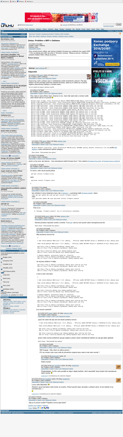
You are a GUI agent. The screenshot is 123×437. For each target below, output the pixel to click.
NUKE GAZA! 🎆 (6, 155)
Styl (2, 31)
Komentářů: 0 (15, 52)
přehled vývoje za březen (15, 197)
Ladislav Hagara (5, 52)
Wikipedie (13, 43)
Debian (38, 36)
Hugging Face (11, 230)
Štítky (30, 36)
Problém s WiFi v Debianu (62, 34)
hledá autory (29, 25)
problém (71, 36)
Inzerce (100, 435)
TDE (3, 282)
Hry (73, 29)
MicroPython (5, 43)
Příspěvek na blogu (7, 175)
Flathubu (19, 164)
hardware (55, 36)
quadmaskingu (5, 144)
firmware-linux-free (94, 168)
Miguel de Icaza (8, 181)
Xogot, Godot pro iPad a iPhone (11, 171)
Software (38, 29)
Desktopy (68, 29)
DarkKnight (55, 379)
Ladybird (10, 195)
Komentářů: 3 (9, 112)
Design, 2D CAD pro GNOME (10, 158)
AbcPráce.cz (29, 1)
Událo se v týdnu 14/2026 (11, 306)
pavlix (41, 75)
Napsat (14, 248)
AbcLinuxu (6, 299)
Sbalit (39, 78)
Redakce (94, 435)
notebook (61, 36)
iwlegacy (65, 201)
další (19, 230)
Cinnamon (5, 261)
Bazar (88, 29)
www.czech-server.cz (18, 435)
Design (3, 162)
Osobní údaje (117, 435)
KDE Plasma (6, 271)
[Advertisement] (51, 62)
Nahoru (45, 428)
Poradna (21, 29)
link (71, 231)
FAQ (26, 29)
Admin (39, 48)
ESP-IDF (4, 208)
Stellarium (10, 122)
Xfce (3, 285)
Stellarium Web (12, 125)
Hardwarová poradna (47, 34)
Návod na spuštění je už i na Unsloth (12, 243)
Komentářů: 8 (15, 155)
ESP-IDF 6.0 (5, 204)
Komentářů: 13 (16, 246)
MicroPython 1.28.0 (7, 39)
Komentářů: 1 (15, 128)
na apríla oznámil (13, 63)
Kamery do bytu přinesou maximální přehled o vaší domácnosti (14, 310)
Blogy (56, 29)
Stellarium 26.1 (6, 115)
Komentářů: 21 (15, 201)
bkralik (3, 112)
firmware (49, 36)
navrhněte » (22, 250)
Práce (97, 29)
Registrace (118, 31)
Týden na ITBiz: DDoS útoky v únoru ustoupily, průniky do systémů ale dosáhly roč (14, 303)
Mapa (102, 29)
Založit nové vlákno (35, 428)
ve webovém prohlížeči (11, 165)
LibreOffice (17, 68)
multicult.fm (44, 398)
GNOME (4, 268)
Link (43, 78)
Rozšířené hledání (108, 26)
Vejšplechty (75, 388)
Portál (93, 29)
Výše (45, 93)
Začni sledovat (39, 68)
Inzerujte (64, 25)
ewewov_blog (61, 148)
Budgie (4, 257)
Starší (20, 248)
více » (5, 81)
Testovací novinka (8, 313)
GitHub (3, 124)
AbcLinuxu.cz (5, 1)
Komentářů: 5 (15, 83)
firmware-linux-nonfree (111, 168)
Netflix (19, 153)
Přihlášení (111, 31)
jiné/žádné (5, 289)
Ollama (4, 230)
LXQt (3, 275)
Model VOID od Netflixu (9, 131)
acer (34, 36)
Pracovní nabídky (7, 36)
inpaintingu (4, 151)
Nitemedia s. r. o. (53, 435)
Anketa (3, 250)
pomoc (66, 36)
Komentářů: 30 (5, 295)
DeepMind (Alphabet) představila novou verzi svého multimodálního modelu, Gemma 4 (13, 227)
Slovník (78, 29)
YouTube (4, 198)
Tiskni (30, 431)
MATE (4, 278)
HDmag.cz (20, 1)
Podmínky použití (108, 435)
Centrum (8, 248)
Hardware (32, 29)
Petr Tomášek (56, 388)
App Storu (13, 180)
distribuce (43, 36)
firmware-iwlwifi (87, 201)
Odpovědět (32, 48)
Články (45, 29)
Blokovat (48, 78)
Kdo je (83, 29)
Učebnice (50, 29)
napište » (23, 34)
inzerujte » (23, 36)
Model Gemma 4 (6, 221)
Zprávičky (4, 34)
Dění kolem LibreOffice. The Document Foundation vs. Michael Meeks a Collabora (12, 56)
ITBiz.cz (13, 1)
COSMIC (5, 264)
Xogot (19, 177)
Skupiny (62, 29)
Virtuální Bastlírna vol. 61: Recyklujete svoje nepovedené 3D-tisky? (13, 86)
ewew (44, 148)
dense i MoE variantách (8, 234)
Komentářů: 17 (15, 168)
